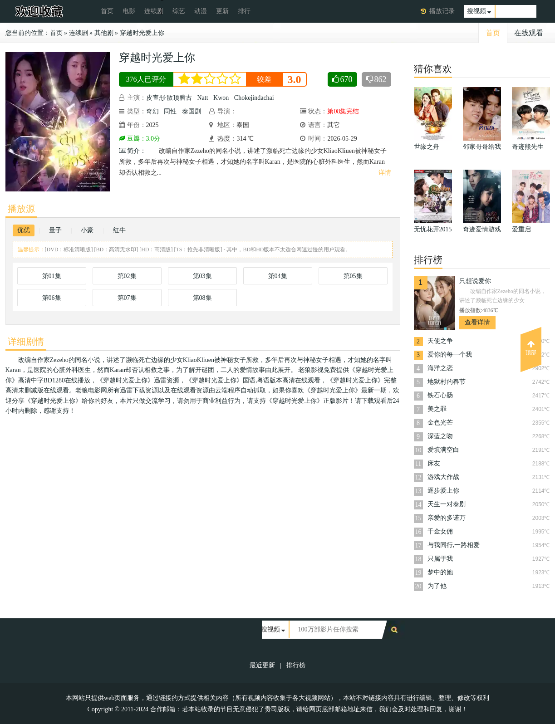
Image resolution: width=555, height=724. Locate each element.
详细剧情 (26, 342)
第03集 (202, 276)
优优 (23, 230)
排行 (244, 11)
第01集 (51, 276)
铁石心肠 (440, 395)
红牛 (119, 230)
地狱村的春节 (446, 381)
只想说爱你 (475, 281)
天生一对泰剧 (446, 504)
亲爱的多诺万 (446, 517)
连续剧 (153, 11)
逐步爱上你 (443, 490)
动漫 (200, 11)
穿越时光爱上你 (142, 32)
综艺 (178, 11)
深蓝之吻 (440, 436)
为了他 (437, 585)
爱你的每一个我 (449, 354)
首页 (107, 11)
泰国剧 (191, 111)
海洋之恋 (440, 368)
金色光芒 (440, 422)
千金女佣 (440, 531)
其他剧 (103, 32)
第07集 (127, 297)
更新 (222, 11)
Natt (202, 97)
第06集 (51, 297)
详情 (384, 172)
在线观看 (528, 33)
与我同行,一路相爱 (453, 545)
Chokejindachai (254, 97)
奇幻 (152, 111)
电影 (129, 11)
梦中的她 (440, 572)
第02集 (127, 276)
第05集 (353, 276)
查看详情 (477, 322)
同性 (170, 111)
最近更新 (262, 665)
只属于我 (440, 558)
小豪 (87, 230)
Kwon (221, 97)
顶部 (531, 348)
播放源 (21, 209)
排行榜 (295, 665)
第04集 (277, 276)
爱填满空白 (443, 449)
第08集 (202, 297)
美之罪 (437, 409)
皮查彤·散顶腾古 (169, 97)
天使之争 (440, 341)
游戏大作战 (443, 477)
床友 (433, 463)
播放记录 (442, 11)
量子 (55, 230)
